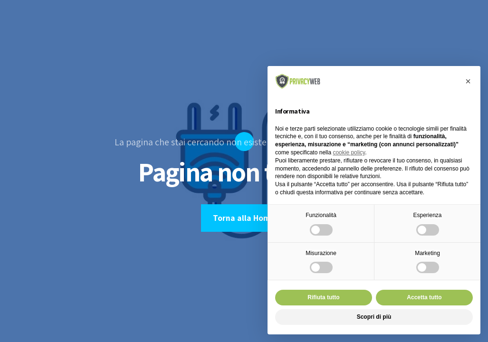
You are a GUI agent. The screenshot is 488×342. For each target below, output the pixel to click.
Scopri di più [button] (374, 317)
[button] (468, 81)
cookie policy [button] (349, 152)
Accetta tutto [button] (424, 297)
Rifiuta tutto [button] (323, 297)
